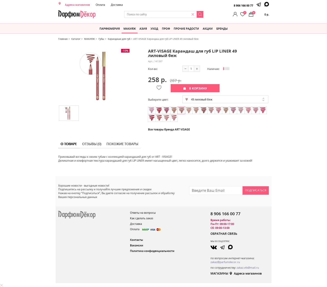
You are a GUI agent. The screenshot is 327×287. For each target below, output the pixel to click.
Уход (154, 29)
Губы (101, 38)
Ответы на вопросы (143, 213)
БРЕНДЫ (222, 29)
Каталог (75, 38)
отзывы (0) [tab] (91, 144)
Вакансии (136, 245)
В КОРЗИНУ (195, 88)
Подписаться (255, 190)
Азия (143, 29)
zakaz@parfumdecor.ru (225, 262)
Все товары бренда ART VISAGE (169, 129)
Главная (63, 38)
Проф (166, 29)
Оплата (100, 5)
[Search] (200, 14)
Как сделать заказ (141, 218)
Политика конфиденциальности (152, 251)
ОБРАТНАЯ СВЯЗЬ (223, 234)
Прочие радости (186, 29)
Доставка (117, 5)
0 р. (260, 13)
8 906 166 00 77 (243, 5)
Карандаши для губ (119, 38)
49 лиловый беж (198, 99)
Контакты (136, 240)
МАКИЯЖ (129, 29)
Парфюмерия (109, 29)
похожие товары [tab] (122, 144)
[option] (100, 76)
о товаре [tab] (69, 144)
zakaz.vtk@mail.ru (248, 267)
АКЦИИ (208, 29)
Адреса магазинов (77, 5)
